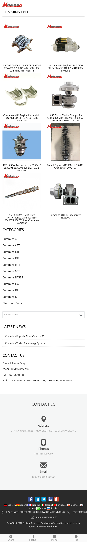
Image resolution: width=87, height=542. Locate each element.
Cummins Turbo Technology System (25, 343)
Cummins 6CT (11, 271)
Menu (54, 537)
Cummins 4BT (11, 239)
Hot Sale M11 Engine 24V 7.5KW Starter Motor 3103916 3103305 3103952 (65, 68)
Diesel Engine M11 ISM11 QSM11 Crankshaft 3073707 (65, 166)
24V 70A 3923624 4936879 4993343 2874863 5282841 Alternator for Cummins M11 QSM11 (21, 68)
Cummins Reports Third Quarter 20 (24, 336)
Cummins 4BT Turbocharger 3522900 (65, 216)
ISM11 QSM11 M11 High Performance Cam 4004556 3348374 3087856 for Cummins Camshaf (22, 218)
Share (11, 537)
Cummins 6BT (11, 245)
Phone (33, 537)
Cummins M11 (11, 265)
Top (76, 537)
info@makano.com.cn (43, 476)
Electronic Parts (12, 303)
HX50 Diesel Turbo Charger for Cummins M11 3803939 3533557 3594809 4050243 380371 (65, 118)
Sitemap (54, 526)
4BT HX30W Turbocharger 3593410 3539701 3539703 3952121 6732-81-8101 (22, 167)
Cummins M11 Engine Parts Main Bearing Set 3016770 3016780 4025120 (21, 118)
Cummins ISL (10, 290)
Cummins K (9, 297)
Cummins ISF (10, 258)
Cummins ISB (10, 252)
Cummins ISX (10, 284)
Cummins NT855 (12, 277)
